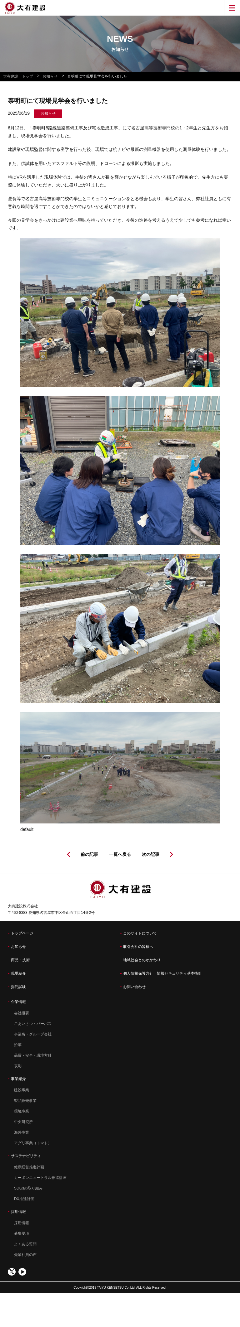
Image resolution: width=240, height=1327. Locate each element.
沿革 (18, 1045)
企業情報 (18, 1002)
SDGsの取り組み (28, 1188)
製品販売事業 (25, 1100)
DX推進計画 (24, 1199)
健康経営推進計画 (29, 1167)
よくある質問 (25, 1244)
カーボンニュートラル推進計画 (40, 1177)
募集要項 (21, 1233)
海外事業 (21, 1132)
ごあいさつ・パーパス (33, 1023)
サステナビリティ (26, 1156)
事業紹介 (18, 1079)
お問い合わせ (134, 987)
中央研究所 (23, 1122)
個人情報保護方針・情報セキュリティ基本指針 (162, 973)
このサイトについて (140, 933)
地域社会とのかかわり (142, 960)
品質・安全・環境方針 (33, 1055)
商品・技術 (20, 960)
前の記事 (89, 854)
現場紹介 (18, 973)
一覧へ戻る (120, 854)
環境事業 (21, 1111)
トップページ (22, 933)
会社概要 (21, 1013)
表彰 (18, 1066)
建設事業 (21, 1090)
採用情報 (18, 1211)
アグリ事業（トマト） (33, 1143)
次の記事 (150, 854)
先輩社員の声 (25, 1254)
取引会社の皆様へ (138, 946)
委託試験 (18, 987)
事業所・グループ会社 (33, 1034)
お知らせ (18, 946)
